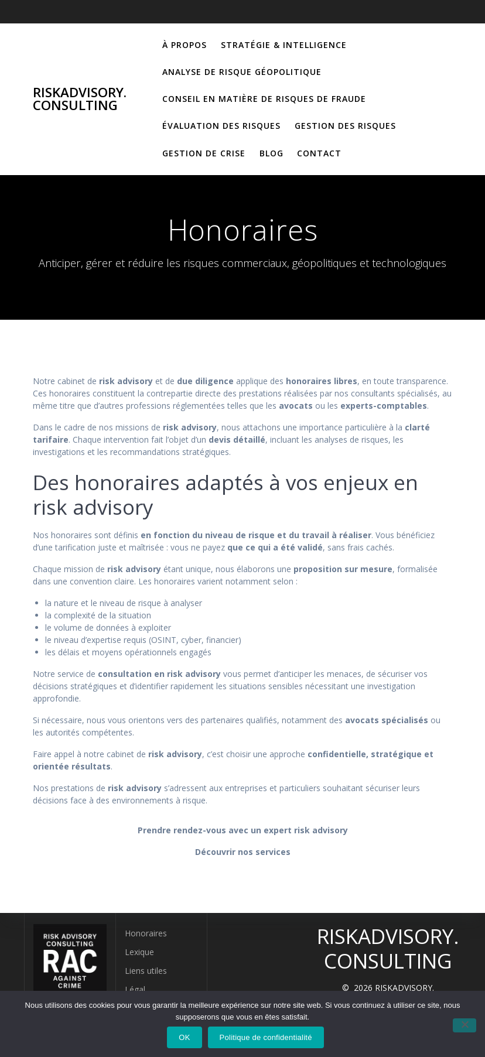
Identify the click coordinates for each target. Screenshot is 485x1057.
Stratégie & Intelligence (284, 44)
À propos (184, 44)
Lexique (139, 951)
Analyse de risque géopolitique (242, 71)
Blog (271, 153)
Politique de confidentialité (266, 1037)
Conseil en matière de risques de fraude (264, 98)
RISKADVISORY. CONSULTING (80, 99)
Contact (319, 153)
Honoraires (146, 933)
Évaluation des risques (221, 125)
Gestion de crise (203, 153)
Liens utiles (146, 970)
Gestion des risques (345, 125)
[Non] (464, 1025)
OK (184, 1037)
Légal (135, 989)
